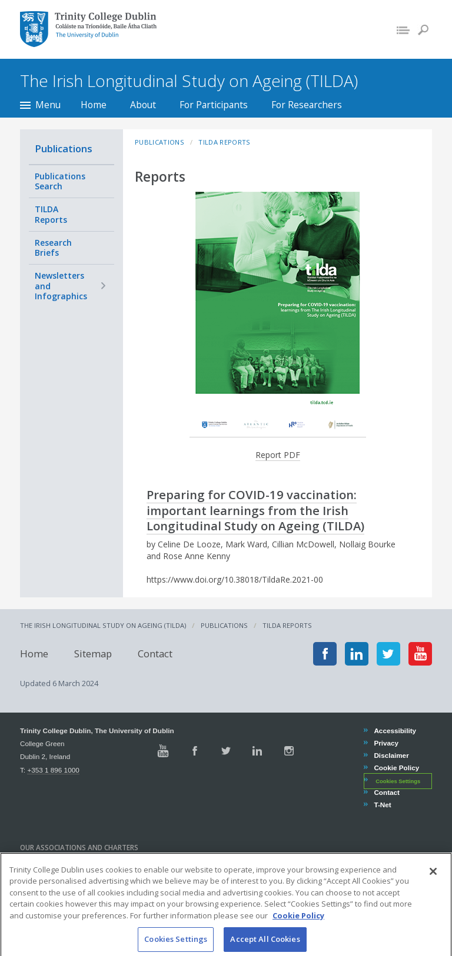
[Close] (433, 885)
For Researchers (306, 104)
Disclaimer (390, 755)
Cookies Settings (397, 781)
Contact (155, 653)
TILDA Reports (51, 214)
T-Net (382, 804)
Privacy (385, 743)
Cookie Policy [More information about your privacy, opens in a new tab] (298, 929)
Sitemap (93, 653)
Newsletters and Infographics (61, 286)
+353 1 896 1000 (53, 770)
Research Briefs (53, 248)
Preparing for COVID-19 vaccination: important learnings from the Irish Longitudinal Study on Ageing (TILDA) (255, 509)
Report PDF (277, 454)
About (143, 104)
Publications (63, 148)
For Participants (214, 104)
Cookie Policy (396, 767)
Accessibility (394, 730)
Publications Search (60, 181)
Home (94, 104)
